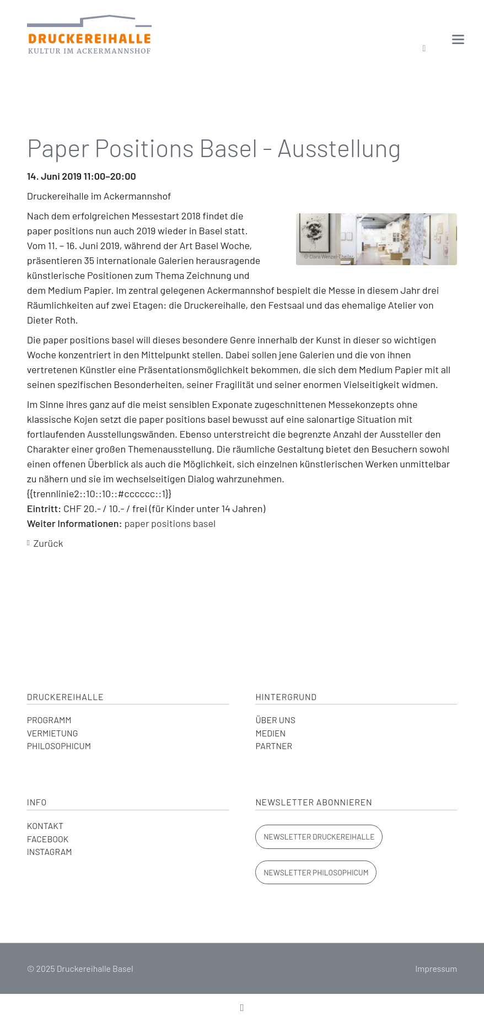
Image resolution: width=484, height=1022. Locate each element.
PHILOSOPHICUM (59, 745)
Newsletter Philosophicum (315, 872)
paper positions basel (170, 523)
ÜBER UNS (275, 719)
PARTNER (273, 745)
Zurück (48, 543)
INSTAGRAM (49, 851)
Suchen (424, 48)
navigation (458, 39)
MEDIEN (270, 733)
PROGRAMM (49, 719)
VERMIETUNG (52, 733)
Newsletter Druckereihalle (318, 836)
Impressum (436, 968)
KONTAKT (45, 825)
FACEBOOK (48, 838)
